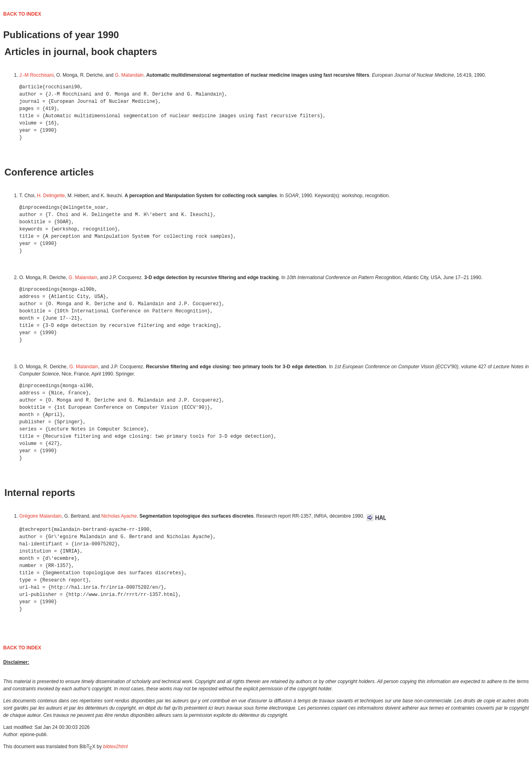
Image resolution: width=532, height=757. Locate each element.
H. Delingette (51, 195)
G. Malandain (129, 75)
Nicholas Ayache (119, 516)
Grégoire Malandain (40, 516)
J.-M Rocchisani (36, 75)
